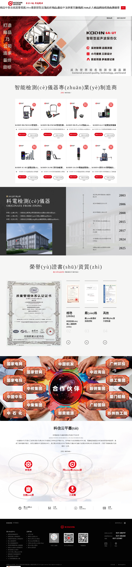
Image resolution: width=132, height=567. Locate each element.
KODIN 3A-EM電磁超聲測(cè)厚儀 (78, 168)
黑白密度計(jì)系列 (13, 537)
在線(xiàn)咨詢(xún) (34, 135)
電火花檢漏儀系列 (13, 524)
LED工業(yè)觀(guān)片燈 (15, 533)
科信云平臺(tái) (66, 428)
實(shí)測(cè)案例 (32, 526)
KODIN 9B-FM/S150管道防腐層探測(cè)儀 (27, 125)
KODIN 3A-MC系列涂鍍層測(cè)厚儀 (53, 168)
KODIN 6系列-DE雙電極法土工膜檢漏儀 (104, 168)
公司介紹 (30, 515)
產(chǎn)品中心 (122, 545)
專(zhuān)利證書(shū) (34, 522)
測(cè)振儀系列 (12, 522)
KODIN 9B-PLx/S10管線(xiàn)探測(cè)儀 (78, 125)
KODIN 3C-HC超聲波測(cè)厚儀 (27, 168)
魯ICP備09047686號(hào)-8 (55, 545)
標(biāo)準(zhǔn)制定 (34, 520)
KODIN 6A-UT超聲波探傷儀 (104, 125)
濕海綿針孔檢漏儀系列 (14, 535)
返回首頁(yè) (120, 504)
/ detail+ (66, 451)
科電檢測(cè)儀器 (33, 203)
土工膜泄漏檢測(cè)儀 (14, 540)
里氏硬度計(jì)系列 (13, 531)
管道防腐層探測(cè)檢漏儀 (15, 526)
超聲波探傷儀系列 (13, 515)
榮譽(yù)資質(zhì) (33, 518)
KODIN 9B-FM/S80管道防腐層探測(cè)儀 (53, 125)
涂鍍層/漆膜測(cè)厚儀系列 (15, 520)
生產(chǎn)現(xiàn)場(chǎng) (36, 524)
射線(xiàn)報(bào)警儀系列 (15, 529)
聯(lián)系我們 (32, 529)
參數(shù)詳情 (22, 134)
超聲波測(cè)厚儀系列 (14, 518)
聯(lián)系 (109, 18)
